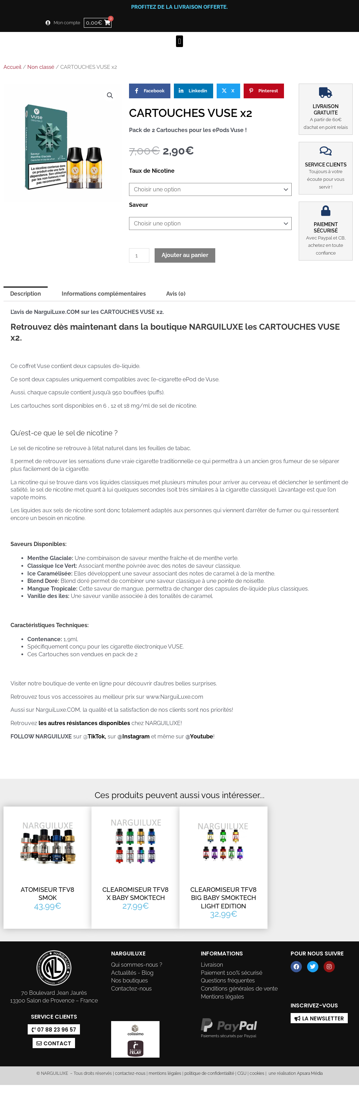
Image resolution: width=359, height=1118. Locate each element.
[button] (179, 41)
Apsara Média (310, 1073)
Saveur (138, 205)
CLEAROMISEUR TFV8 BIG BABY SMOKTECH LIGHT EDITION (223, 898)
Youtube (201, 736)
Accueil (12, 67)
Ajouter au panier (185, 255)
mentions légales (165, 1073)
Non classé (40, 67)
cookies (257, 1073)
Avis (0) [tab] (175, 293)
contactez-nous (129, 1073)
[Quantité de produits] (139, 255)
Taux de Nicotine (152, 170)
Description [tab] (25, 293)
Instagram (136, 736)
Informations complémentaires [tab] (104, 293)
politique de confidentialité (209, 1073)
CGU (241, 1073)
